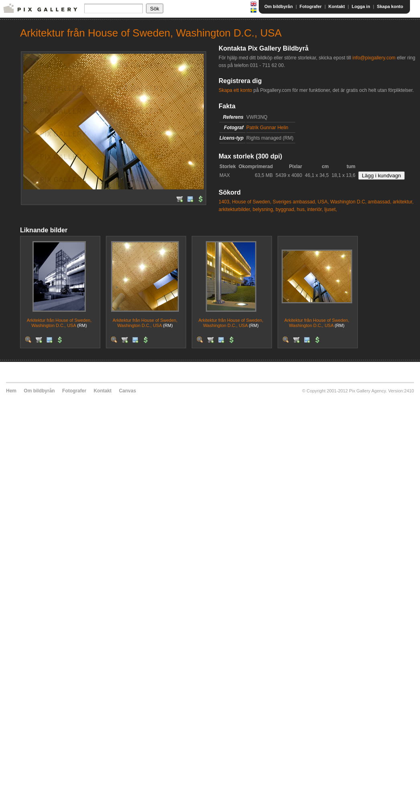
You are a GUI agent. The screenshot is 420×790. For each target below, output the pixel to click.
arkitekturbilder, (235, 209)
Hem (11, 391)
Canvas (127, 391)
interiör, (315, 209)
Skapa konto (390, 6)
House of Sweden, (251, 202)
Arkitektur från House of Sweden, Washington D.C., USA (59, 323)
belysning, (263, 209)
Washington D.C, (348, 202)
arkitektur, (403, 202)
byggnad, (285, 209)
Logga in (361, 6)
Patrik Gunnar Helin (267, 127)
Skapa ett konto (235, 90)
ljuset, (331, 209)
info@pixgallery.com (373, 58)
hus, (301, 209)
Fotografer (311, 6)
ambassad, (380, 202)
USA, (323, 202)
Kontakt (337, 6)
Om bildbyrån (278, 6)
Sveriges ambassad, (295, 202)
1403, (225, 202)
